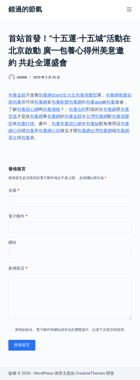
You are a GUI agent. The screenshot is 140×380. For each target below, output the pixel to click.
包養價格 (51, 109)
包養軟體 (60, 102)
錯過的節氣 (25, 9)
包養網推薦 (116, 95)
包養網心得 (49, 130)
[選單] (129, 9)
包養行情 (25, 123)
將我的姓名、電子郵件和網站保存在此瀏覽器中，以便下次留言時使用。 (71, 330)
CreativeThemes (90, 373)
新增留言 (18, 268)
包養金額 (17, 95)
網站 (12, 242)
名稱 (13, 190)
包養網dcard (50, 95)
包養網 (40, 102)
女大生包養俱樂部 (80, 95)
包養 (110, 102)
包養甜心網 (28, 109)
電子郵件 (18, 216)
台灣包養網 (97, 116)
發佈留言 (22, 345)
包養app (94, 102)
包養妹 (92, 123)
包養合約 (77, 109)
